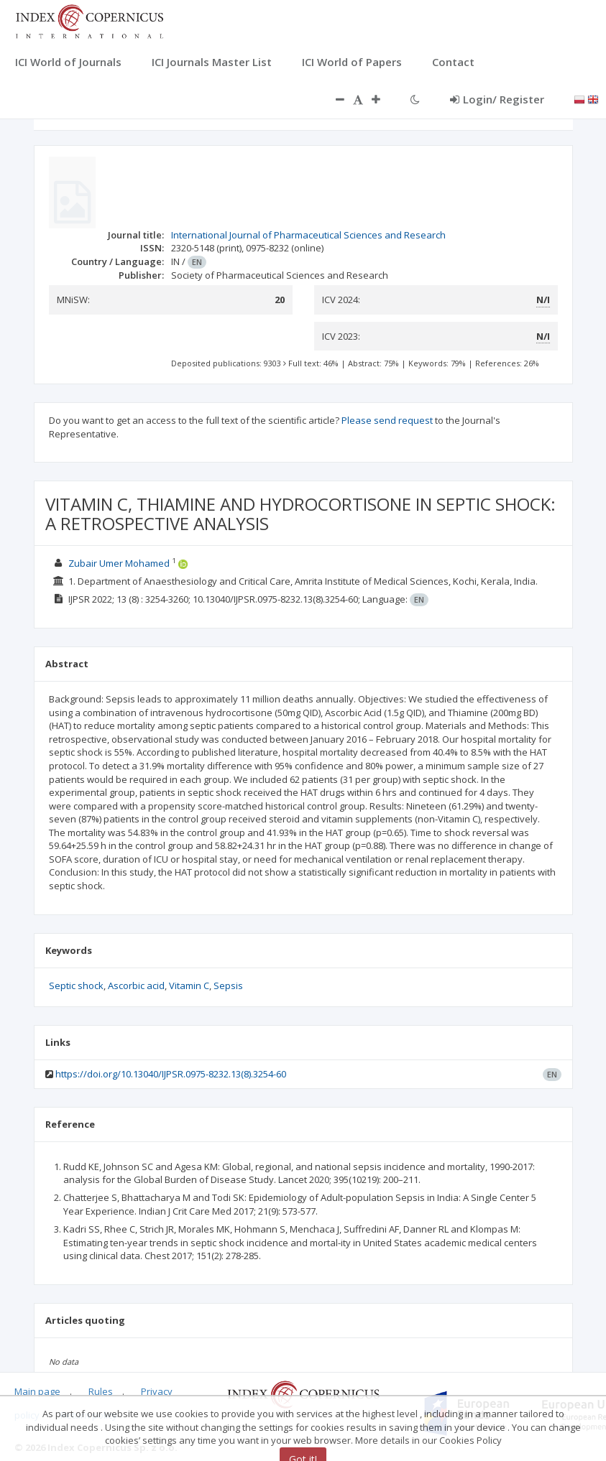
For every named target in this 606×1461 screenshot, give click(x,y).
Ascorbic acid (136, 985)
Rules (100, 1391)
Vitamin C (189, 985)
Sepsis (228, 985)
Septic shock (76, 985)
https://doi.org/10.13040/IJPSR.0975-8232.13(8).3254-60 (170, 1073)
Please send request (387, 420)
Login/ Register (497, 99)
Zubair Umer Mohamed (119, 563)
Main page (37, 1391)
